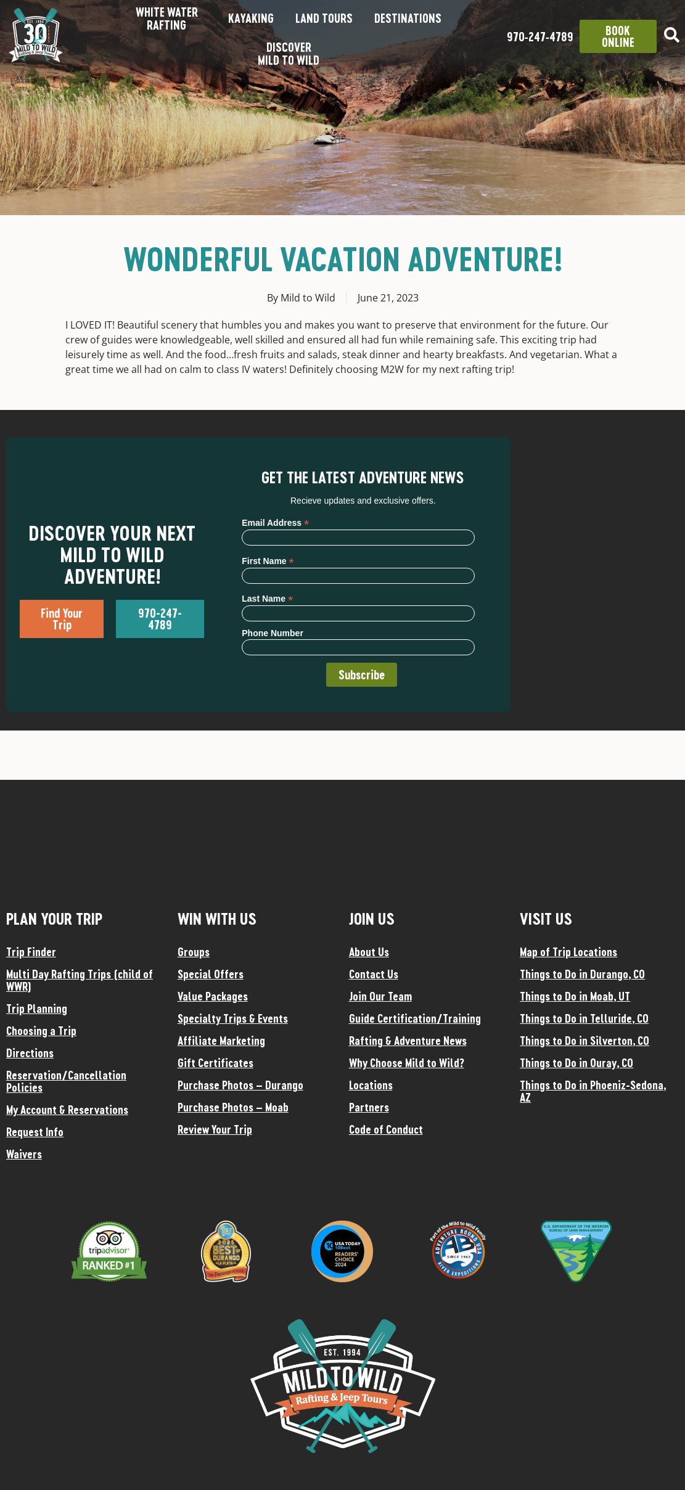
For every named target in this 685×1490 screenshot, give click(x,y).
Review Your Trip (215, 1129)
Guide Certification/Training (415, 1018)
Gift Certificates (215, 1063)
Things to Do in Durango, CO (582, 974)
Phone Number (272, 633)
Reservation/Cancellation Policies (66, 1081)
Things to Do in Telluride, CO (584, 1018)
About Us (369, 952)
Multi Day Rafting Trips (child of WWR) (79, 980)
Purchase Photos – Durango (240, 1085)
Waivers (24, 1154)
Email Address (275, 522)
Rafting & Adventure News (408, 1040)
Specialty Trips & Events (233, 1018)
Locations (371, 1085)
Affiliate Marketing (221, 1040)
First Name (267, 560)
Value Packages (213, 996)
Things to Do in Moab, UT (575, 996)
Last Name (267, 598)
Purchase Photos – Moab (233, 1107)
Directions (30, 1053)
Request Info (35, 1132)
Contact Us (373, 974)
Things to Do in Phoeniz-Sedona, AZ (593, 1091)
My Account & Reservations (67, 1109)
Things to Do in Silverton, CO (584, 1040)
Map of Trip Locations (568, 952)
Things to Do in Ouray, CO (576, 1063)
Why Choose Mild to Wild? (406, 1063)
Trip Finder (31, 952)
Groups (194, 952)
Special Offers (211, 974)
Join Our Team (380, 996)
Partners (369, 1107)
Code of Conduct (386, 1129)
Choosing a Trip (41, 1031)
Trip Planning (36, 1008)
